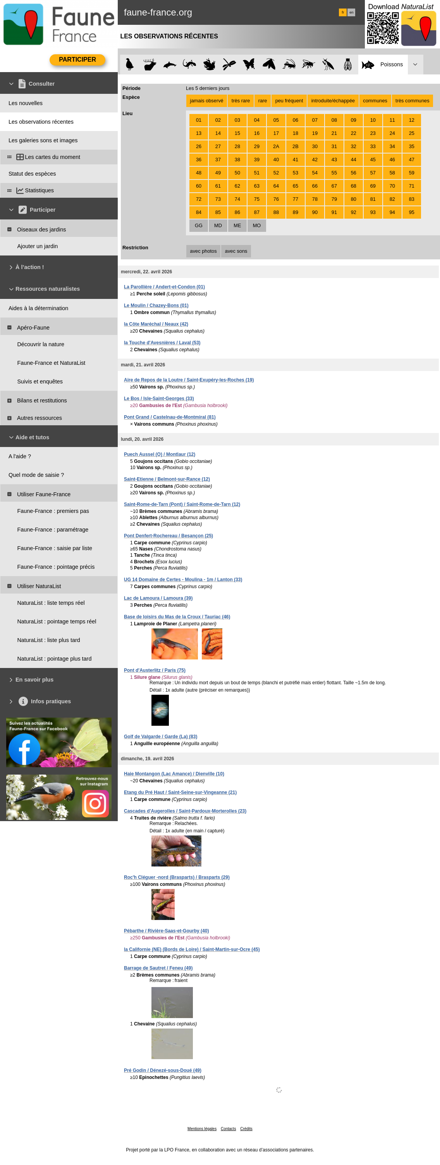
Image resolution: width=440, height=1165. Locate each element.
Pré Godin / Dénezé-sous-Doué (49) (162, 1070)
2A (276, 146)
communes (375, 101)
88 (276, 212)
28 (237, 146)
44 (353, 159)
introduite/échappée (333, 101)
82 (392, 199)
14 (218, 133)
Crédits (246, 1129)
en (351, 12)
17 (276, 133)
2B (295, 146)
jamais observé (206, 101)
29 (257, 146)
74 (237, 199)
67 (334, 186)
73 (218, 199)
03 (237, 120)
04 (257, 120)
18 (295, 133)
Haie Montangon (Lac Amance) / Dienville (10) (174, 774)
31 (334, 146)
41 (295, 159)
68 (353, 186)
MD (218, 225)
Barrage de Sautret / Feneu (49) (158, 968)
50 (237, 173)
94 (392, 212)
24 (392, 133)
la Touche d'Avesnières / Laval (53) (162, 342)
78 (315, 199)
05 (276, 120)
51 (257, 173)
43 (334, 159)
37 (218, 159)
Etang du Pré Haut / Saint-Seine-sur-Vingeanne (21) (180, 792)
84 (198, 212)
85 (218, 212)
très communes (412, 101)
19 (315, 133)
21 (334, 133)
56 (353, 173)
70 (392, 186)
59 (411, 173)
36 (198, 159)
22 (353, 133)
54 (315, 173)
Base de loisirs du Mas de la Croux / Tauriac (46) (177, 617)
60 (198, 186)
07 (315, 120)
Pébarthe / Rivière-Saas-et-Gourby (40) (166, 931)
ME (237, 225)
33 (373, 146)
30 (315, 146)
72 (198, 199)
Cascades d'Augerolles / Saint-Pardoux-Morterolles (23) (185, 811)
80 (353, 199)
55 (334, 173)
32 (353, 146)
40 (276, 159)
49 (218, 173)
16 (257, 133)
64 (276, 186)
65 (295, 186)
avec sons (236, 251)
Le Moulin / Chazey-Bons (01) (156, 305)
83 (411, 199)
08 (334, 120)
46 (392, 159)
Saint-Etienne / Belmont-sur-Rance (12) (167, 479)
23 (373, 133)
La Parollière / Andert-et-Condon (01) (164, 287)
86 (237, 212)
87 (257, 212)
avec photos (203, 251)
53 (295, 173)
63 (257, 186)
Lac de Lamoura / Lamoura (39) (158, 598)
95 (411, 212)
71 (411, 186)
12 (411, 120)
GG (199, 225)
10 (373, 120)
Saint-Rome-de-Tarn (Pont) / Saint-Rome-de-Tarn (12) (182, 504)
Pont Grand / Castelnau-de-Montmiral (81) (170, 417)
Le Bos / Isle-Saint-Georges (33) (159, 398)
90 (315, 212)
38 (237, 159)
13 (198, 133)
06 (295, 120)
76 (276, 199)
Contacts (228, 1129)
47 (411, 159)
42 (315, 159)
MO (257, 225)
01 (198, 120)
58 (392, 173)
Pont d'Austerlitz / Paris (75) (155, 670)
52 (276, 173)
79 (334, 199)
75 (257, 199)
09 (353, 120)
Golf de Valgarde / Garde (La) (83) (160, 736)
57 (373, 173)
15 (237, 133)
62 (237, 186)
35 (411, 146)
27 (218, 146)
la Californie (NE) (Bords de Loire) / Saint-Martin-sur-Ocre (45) (192, 949)
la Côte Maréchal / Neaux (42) (156, 324)
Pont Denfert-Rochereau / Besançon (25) (168, 535)
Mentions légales (202, 1129)
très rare (241, 101)
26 (198, 146)
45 (373, 159)
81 (373, 199)
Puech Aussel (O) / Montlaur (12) (159, 454)
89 (295, 212)
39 (257, 159)
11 (392, 120)
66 (315, 186)
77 (295, 199)
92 (353, 212)
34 (392, 146)
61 (218, 186)
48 (198, 173)
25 (411, 133)
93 (373, 212)
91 (334, 212)
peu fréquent (289, 101)
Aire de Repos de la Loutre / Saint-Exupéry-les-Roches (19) (189, 380)
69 (373, 186)
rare (262, 101)
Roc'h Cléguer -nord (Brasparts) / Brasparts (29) (177, 877)
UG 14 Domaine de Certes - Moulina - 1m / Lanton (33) (183, 579)
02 (218, 120)
